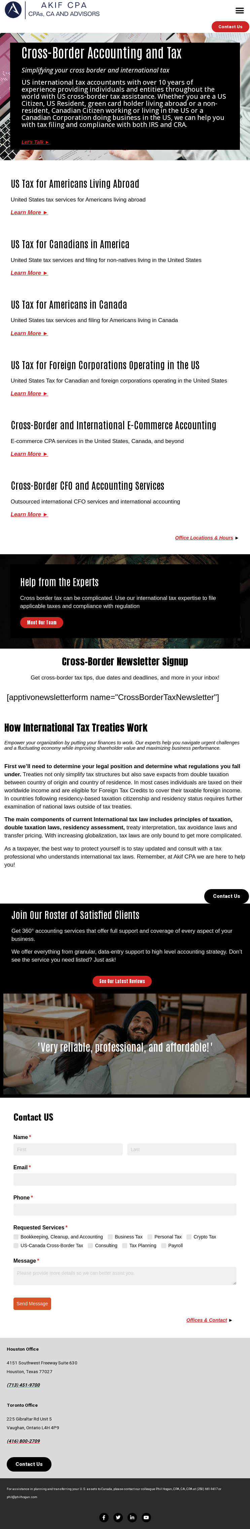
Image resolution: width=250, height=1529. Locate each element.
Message (37, 1261)
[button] (240, 10)
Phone (34, 1198)
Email (33, 1167)
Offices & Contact (206, 1320)
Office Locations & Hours (204, 537)
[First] (68, 1149)
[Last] (182, 1149)
